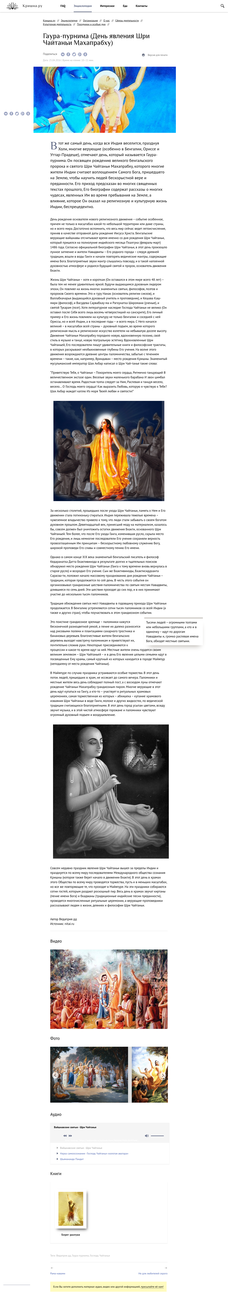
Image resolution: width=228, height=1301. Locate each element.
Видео (9, 49)
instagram (5, 1247)
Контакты (141, 6)
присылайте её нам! (152, 1286)
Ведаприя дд (63, 1255)
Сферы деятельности (127, 20)
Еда (125, 6)
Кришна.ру (49, 20)
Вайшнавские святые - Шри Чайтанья (81, 1148)
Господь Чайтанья (100, 1255)
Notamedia (9, 1295)
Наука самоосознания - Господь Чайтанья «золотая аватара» (94, 1153)
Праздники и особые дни (91, 24)
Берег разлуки (70, 1234)
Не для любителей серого (153, 1273)
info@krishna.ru (12, 1278)
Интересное (107, 6)
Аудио (9, 64)
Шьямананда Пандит (72, 1159)
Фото (9, 56)
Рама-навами (57, 1273)
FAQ (62, 6)
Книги (9, 71)
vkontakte (22, 1247)
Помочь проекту (12, 1256)
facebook (14, 1247)
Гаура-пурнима (80, 1255)
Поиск (222, 6)
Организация (90, 20)
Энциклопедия (83, 6)
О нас (106, 20)
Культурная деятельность (57, 24)
